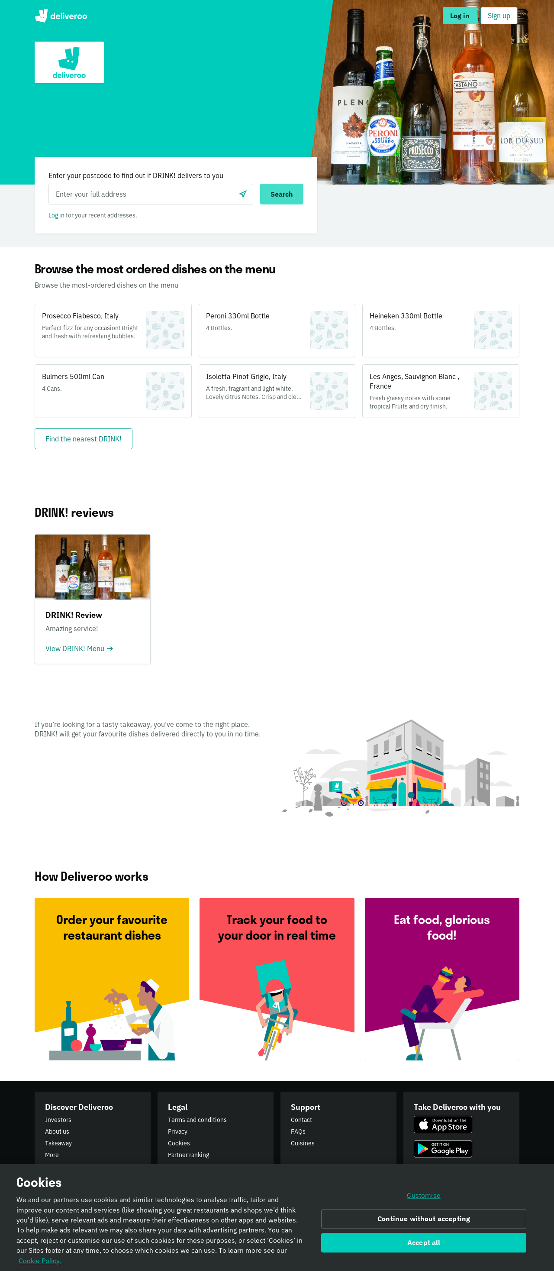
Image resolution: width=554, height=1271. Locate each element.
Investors (58, 1120)
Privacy (177, 1131)
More (52, 1155)
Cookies (179, 1143)
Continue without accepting (423, 1223)
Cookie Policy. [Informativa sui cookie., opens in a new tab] (40, 1264)
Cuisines (303, 1143)
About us (57, 1131)
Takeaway (58, 1143)
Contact (301, 1120)
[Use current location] (243, 194)
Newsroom (60, 1166)
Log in (56, 215)
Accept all (424, 1246)
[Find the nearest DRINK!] (83, 438)
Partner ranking (188, 1155)
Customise (423, 1199)
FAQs (298, 1131)
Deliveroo (61, 16)
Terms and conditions (197, 1120)
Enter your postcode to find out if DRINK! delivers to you (135, 175)
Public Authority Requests (203, 1166)
